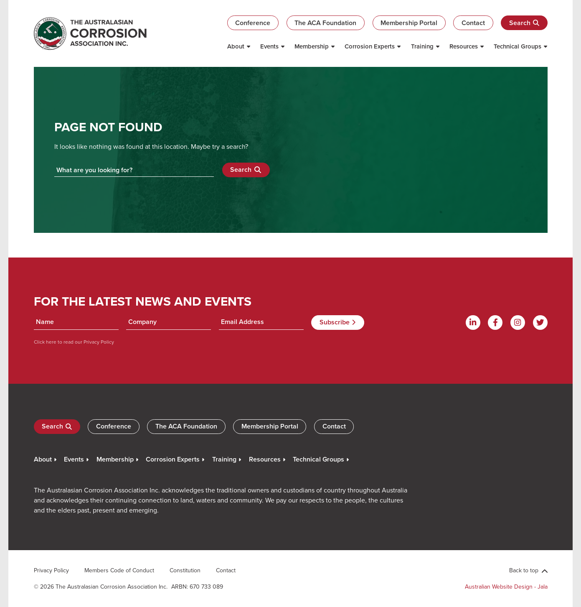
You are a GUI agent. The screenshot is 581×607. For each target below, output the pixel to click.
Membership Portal (409, 23)
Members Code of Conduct (119, 570)
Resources (463, 46)
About (235, 46)
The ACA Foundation (325, 23)
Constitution (185, 570)
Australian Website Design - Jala (506, 586)
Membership (311, 46)
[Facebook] (495, 322)
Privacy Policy (98, 341)
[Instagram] (517, 322)
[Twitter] (540, 322)
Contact (473, 23)
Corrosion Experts (370, 46)
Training (422, 46)
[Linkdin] (473, 322)
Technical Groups (517, 46)
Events (269, 46)
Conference (252, 23)
